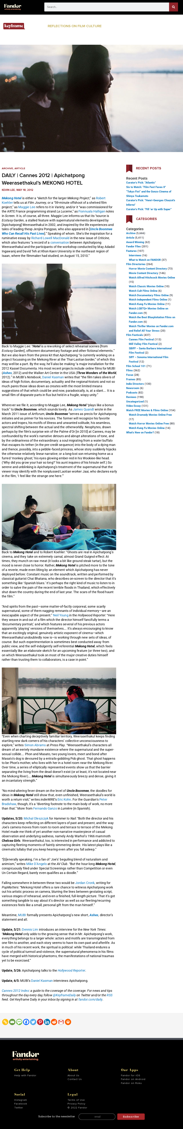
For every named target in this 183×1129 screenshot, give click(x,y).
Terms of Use (76, 1100)
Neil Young (60, 615)
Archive (7, 168)
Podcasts (131, 392)
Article (20, 168)
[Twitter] (33, 1022)
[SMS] (19, 1022)
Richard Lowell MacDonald (50, 238)
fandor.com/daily (90, 999)
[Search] (173, 7)
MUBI (22, 915)
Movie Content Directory (143, 273)
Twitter (18, 1107)
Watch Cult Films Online (143, 290)
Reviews (131, 397)
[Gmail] (61, 1022)
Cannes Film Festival (141, 339)
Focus (129, 375)
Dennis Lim (30, 929)
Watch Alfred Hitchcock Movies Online (152, 277)
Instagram (20, 1100)
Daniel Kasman (53, 377)
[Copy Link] (5, 1022)
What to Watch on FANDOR (145, 260)
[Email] (12, 1022)
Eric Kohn (64, 799)
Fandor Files (133, 246)
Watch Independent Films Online (148, 299)
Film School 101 (136, 366)
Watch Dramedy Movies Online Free (150, 414)
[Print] (68, 1022)
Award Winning (135, 242)
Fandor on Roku (131, 1083)
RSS (109, 995)
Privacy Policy (76, 1104)
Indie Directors (135, 383)
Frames (130, 379)
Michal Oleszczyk (36, 818)
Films (129, 370)
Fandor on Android (133, 1079)
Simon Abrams (35, 745)
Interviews (135, 255)
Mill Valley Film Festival (143, 344)
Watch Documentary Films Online (149, 295)
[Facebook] (26, 1022)
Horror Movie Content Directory (148, 268)
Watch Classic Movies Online (146, 286)
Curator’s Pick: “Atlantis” (141, 182)
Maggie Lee (26, 207)
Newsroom (132, 388)
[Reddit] (54, 1022)
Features (131, 251)
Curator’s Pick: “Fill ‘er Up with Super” (149, 209)
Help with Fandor (25, 1075)
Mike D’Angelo (36, 864)
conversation (59, 242)
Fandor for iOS (130, 1075)
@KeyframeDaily (64, 995)
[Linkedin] (47, 1022)
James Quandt (83, 409)
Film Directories (135, 264)
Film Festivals (134, 335)
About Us (73, 1075)
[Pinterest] (40, 1022)
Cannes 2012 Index (15, 991)
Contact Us (75, 1079)
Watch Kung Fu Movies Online (147, 304)
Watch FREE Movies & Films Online (147, 410)
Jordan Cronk (85, 883)
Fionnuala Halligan (91, 211)
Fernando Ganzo (45, 808)
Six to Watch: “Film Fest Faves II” (146, 187)
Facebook (20, 1104)
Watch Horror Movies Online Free (149, 423)
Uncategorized (135, 401)
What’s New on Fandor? (140, 432)
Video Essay (133, 405)
